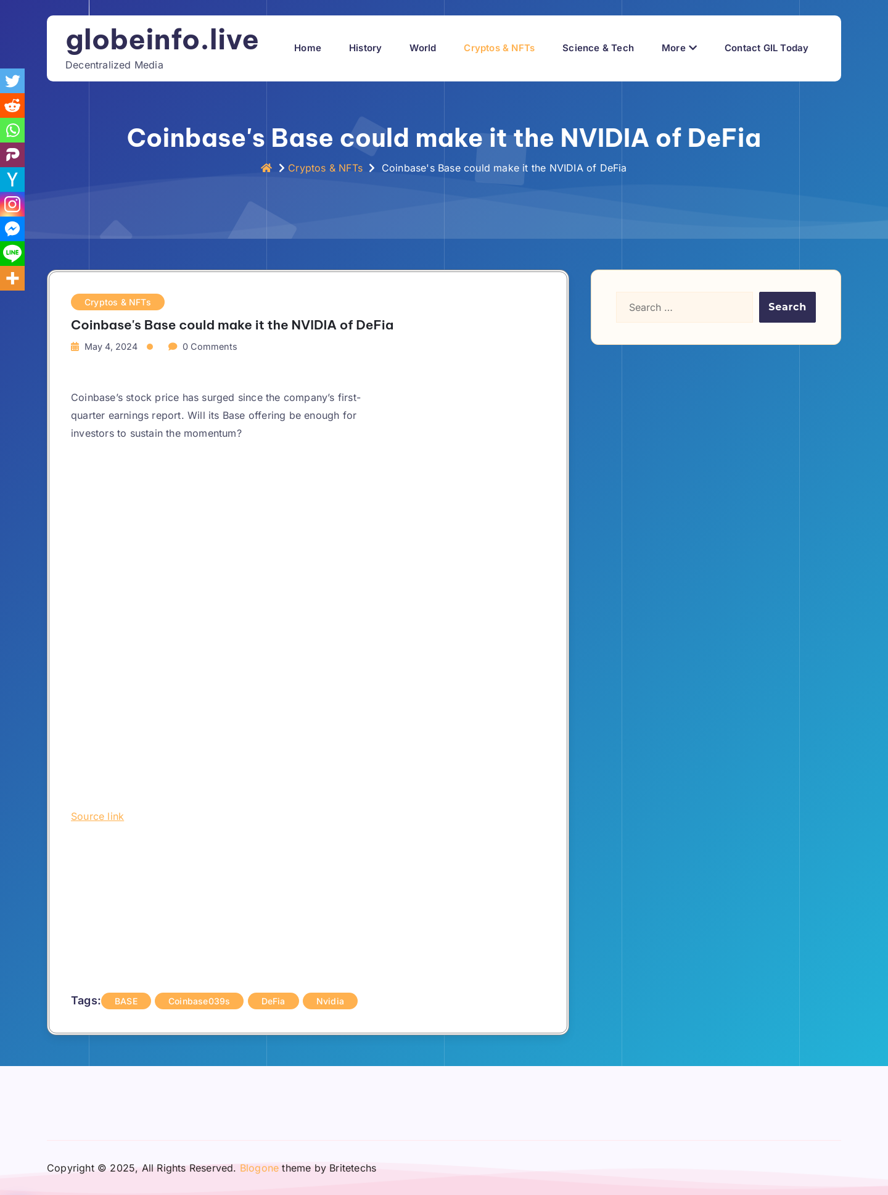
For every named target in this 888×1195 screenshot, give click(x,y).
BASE (126, 1001)
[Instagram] (12, 204)
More (674, 48)
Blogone (259, 1168)
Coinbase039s (199, 1001)
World (422, 48)
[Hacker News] (12, 179)
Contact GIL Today (766, 48)
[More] (12, 278)
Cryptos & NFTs (499, 48)
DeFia (273, 1001)
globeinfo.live (162, 39)
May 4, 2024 (111, 346)
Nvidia (330, 1001)
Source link (97, 816)
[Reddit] (12, 105)
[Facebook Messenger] (12, 229)
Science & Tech (598, 48)
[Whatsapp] (12, 130)
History (365, 48)
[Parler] (12, 155)
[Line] (12, 253)
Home (307, 48)
